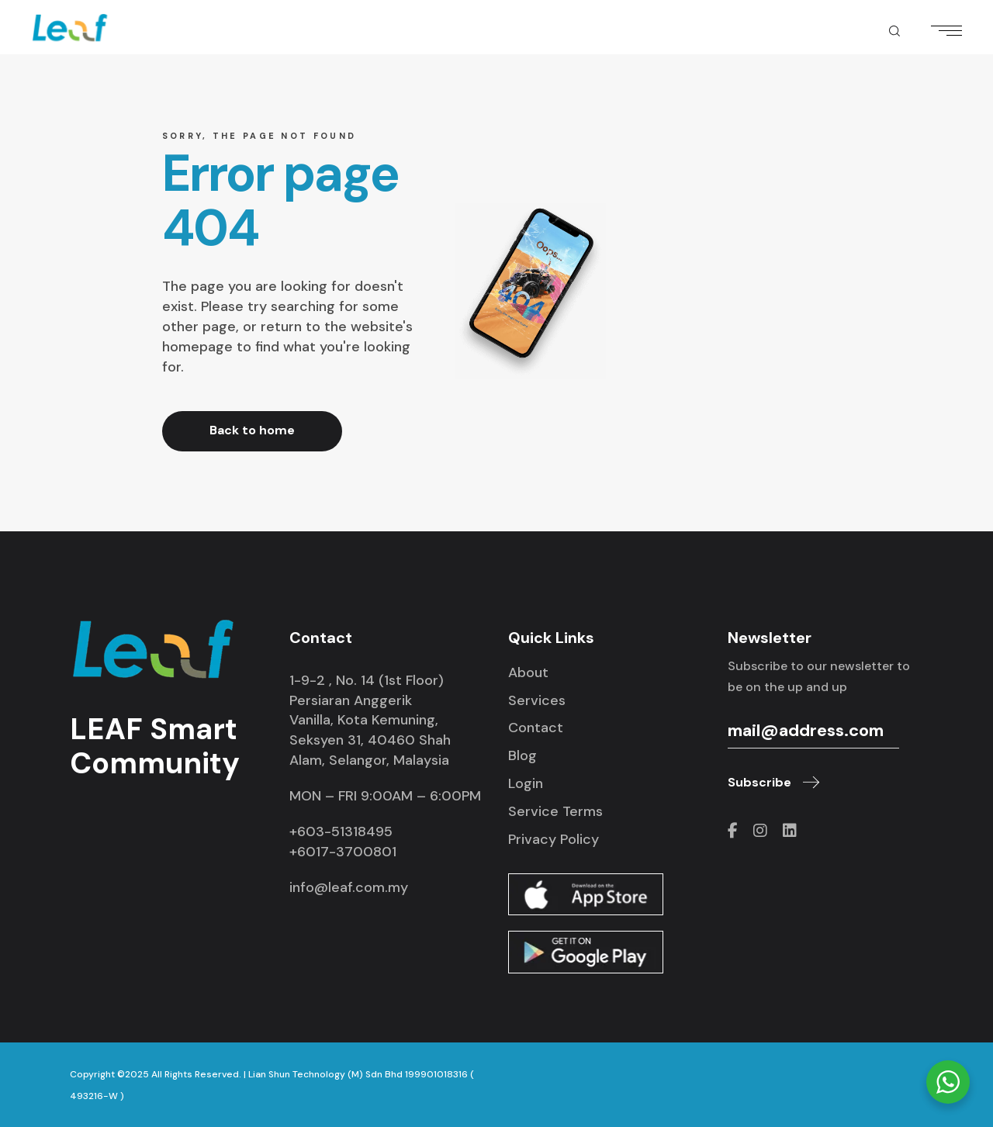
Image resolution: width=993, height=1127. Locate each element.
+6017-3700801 (342, 851)
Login (525, 783)
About (528, 672)
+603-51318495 (341, 831)
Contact (535, 727)
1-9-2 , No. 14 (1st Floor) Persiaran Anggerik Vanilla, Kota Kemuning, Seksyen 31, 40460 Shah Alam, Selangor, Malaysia (370, 720)
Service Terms (555, 811)
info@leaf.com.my (348, 887)
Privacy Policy (553, 839)
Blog (522, 755)
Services (537, 700)
